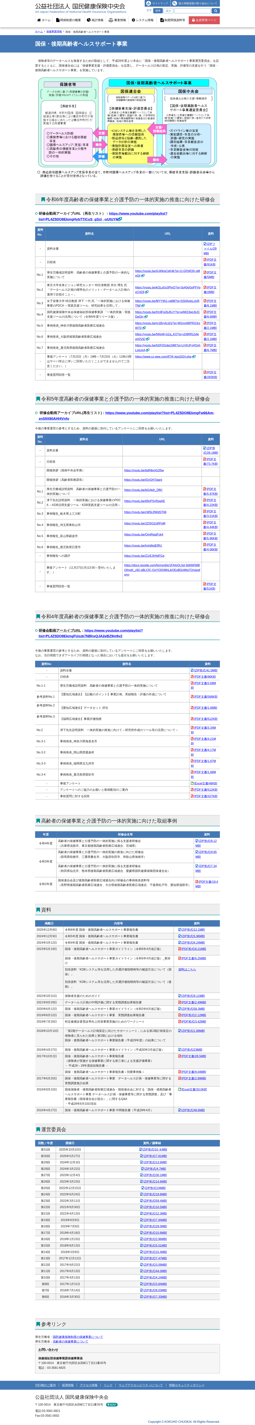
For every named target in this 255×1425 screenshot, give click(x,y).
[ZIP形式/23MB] (192, 1049)
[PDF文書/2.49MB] (194, 1002)
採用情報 (68, 1385)
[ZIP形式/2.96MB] (155, 1239)
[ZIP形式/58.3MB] (193, 1008)
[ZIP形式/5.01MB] (155, 1245)
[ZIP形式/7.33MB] (155, 1296)
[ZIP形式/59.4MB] (155, 1200)
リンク (108, 1385)
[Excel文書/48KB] (205, 783)
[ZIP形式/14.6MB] (155, 1181)
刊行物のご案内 (45, 1385)
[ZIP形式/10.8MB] (155, 1232)
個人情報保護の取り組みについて (197, 3)
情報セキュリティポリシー (187, 1385)
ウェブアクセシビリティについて (141, 1385)
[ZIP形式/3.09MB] (155, 1264)
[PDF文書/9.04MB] (194, 1071)
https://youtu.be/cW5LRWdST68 (145, 512)
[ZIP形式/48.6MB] (193, 1110)
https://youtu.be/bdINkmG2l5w (144, 470)
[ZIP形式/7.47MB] (155, 1258)
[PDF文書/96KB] (205, 676)
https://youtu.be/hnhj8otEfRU (143, 545)
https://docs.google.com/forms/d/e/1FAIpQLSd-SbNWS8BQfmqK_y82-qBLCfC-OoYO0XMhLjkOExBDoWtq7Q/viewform (162, 570)
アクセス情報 (89, 1385)
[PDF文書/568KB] (205, 696)
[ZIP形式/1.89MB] (193, 1030)
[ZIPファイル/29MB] (210, 248)
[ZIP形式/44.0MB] (155, 1271)
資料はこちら (187, 969)
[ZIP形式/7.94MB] (155, 1220)
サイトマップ (160, 3)
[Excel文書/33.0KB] (194, 1089)
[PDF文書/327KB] (205, 796)
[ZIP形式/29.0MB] (155, 1226)
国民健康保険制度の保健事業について (78, 1336)
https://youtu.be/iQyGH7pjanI (143, 479)
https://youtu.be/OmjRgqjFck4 (143, 534)
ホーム (43, 20)
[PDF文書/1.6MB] (205, 707)
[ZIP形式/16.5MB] (155, 1207)
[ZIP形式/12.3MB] (155, 1213)
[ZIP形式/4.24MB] (155, 1277)
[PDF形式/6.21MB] (194, 948)
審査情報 (117, 20)
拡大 (168, 10)
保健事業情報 (54, 31)
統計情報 (95, 20)
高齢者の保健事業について (70, 1341)
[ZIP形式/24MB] (155, 1188)
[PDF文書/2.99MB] (194, 1078)
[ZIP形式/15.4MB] (155, 1252)
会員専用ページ (204, 20)
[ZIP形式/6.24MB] (193, 942)
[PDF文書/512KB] (205, 718)
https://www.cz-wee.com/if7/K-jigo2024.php (163, 356)
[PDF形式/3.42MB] (194, 1021)
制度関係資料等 (172, 20)
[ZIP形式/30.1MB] (155, 1175)
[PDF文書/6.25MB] (194, 958)
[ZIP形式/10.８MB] (155, 1149)
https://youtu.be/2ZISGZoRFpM (144, 523)
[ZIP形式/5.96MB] (193, 936)
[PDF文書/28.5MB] (194, 1056)
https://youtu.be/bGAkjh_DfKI (143, 490)
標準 (158, 10)
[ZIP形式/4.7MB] (155, 1168)
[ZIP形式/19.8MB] (155, 1194)
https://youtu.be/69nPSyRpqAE (144, 501)
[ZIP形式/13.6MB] (155, 1162)
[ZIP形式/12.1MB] (193, 929)
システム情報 (143, 20)
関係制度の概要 (68, 20)
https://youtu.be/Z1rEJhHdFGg (144, 555)
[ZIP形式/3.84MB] (155, 1284)
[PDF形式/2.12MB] (194, 1015)
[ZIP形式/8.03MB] (155, 1290)
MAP (113, 1404)
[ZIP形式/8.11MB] (193, 995)
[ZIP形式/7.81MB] (155, 1156)
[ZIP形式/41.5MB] (205, 670)
